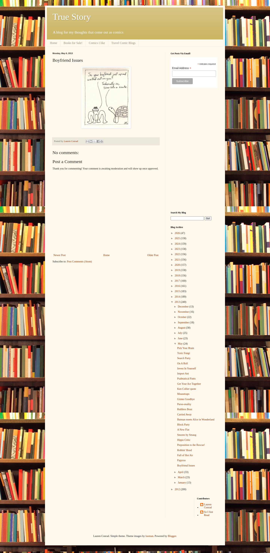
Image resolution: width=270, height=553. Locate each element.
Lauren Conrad (208, 506)
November (184, 311)
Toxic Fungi (183, 353)
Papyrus (181, 460)
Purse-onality (184, 404)
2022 (178, 254)
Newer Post (59, 255)
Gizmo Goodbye (186, 399)
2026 (178, 233)
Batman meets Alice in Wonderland (195, 419)
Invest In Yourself (186, 368)
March (181, 477)
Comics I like (97, 43)
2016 (178, 286)
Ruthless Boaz (184, 409)
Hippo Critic (183, 440)
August (182, 327)
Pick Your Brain (185, 348)
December (183, 306)
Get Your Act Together (189, 383)
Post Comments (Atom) (79, 261)
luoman (149, 536)
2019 (178, 270)
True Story (71, 17)
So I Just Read (208, 514)
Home (53, 43)
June (180, 338)
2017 (178, 280)
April (181, 472)
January (182, 482)
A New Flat (183, 429)
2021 (178, 259)
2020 (178, 265)
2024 (178, 243)
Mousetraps (183, 394)
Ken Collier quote (186, 388)
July (180, 333)
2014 (178, 296)
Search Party (183, 358)
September (184, 322)
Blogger (172, 536)
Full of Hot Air (185, 455)
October (182, 317)
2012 (178, 489)
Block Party (183, 424)
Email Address (181, 68)
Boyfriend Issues (186, 465)
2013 (178, 302)
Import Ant (183, 373)
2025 (178, 238)
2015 (178, 291)
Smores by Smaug (186, 434)
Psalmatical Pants (186, 378)
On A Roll (182, 363)
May (180, 343)
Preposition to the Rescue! (191, 445)
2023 (178, 249)
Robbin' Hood (184, 450)
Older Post (153, 255)
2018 (178, 275)
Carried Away (184, 414)
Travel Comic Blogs (123, 43)
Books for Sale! (73, 43)
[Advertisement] (194, 150)
